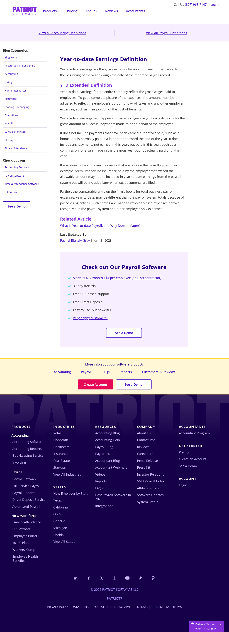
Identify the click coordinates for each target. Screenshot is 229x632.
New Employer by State (70, 493)
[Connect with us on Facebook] (88, 578)
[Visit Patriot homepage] (24, 10)
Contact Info (146, 440)
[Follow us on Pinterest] (153, 578)
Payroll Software (14, 175)
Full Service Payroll (26, 486)
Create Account (95, 384)
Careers (142, 454)
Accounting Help (107, 440)
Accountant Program (194, 433)
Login (214, 4)
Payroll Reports (23, 493)
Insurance (11, 98)
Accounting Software (17, 167)
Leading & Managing (17, 107)
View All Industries (67, 474)
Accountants (135, 11)
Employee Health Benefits (25, 558)
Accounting (11, 74)
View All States (64, 542)
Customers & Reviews (158, 372)
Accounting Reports (27, 448)
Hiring (8, 82)
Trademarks (160, 607)
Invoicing (19, 462)
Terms (177, 607)
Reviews (111, 11)
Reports (126, 372)
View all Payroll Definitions (166, 33)
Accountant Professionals (20, 65)
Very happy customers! (90, 318)
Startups (59, 467)
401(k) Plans (21, 543)
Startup (9, 140)
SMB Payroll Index (150, 481)
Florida (58, 535)
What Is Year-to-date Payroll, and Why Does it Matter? (100, 225)
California (60, 507)
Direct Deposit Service (28, 500)
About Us (144, 433)
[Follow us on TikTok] (140, 578)
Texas (57, 500)
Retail (57, 433)
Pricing (72, 11)
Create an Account (192, 459)
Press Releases (148, 460)
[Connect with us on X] (101, 578)
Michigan (60, 528)
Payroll (9, 123)
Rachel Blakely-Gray (75, 240)
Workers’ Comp (23, 549)
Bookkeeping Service (27, 455)
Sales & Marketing (15, 131)
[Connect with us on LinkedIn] (75, 578)
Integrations (104, 506)
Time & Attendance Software (22, 184)
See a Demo (17, 206)
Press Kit (143, 467)
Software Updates (150, 495)
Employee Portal (24, 536)
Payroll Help (104, 454)
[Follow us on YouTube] (127, 578)
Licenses (142, 607)
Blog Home (11, 57)
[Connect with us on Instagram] (114, 578)
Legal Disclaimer (120, 607)
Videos (100, 474)
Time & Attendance (16, 148)
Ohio (57, 514)
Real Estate (61, 460)
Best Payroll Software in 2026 (113, 497)
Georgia (59, 521)
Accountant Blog (107, 460)
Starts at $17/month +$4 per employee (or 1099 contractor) (117, 278)
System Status (147, 502)
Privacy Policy (58, 607)
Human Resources (15, 90)
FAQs (106, 372)
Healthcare (61, 447)
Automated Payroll (26, 506)
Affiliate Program (149, 488)
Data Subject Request (88, 607)
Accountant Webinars (111, 467)
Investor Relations (150, 474)
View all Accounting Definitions (62, 33)
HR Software (12, 192)
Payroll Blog (104, 447)
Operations (11, 115)
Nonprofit (60, 440)
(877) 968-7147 (196, 4)
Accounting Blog (107, 433)
